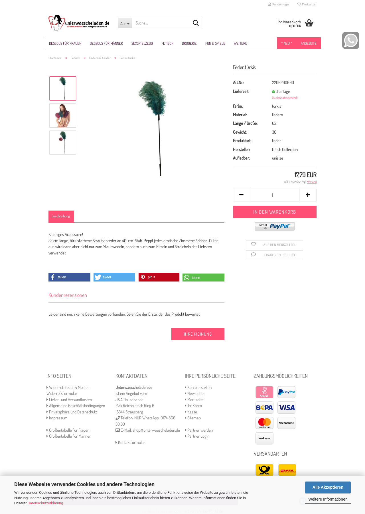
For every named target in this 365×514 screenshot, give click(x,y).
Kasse (191, 412)
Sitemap (193, 418)
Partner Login (197, 436)
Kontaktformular (130, 442)
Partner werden (199, 430)
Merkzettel (307, 4)
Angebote (309, 43)
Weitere (240, 43)
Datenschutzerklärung (45, 503)
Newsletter (195, 393)
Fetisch (167, 43)
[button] (69, 277)
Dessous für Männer (106, 43)
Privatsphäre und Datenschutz (71, 412)
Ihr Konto (193, 405)
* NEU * (286, 43)
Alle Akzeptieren (328, 487)
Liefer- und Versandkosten (69, 399)
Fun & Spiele (215, 43)
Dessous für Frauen (65, 43)
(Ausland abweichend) (284, 98)
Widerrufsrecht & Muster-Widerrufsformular (68, 390)
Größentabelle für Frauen (67, 430)
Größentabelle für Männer (68, 436)
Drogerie (189, 43)
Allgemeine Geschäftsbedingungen (75, 405)
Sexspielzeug (142, 43)
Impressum (57, 418)
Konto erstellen (198, 387)
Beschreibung (60, 216)
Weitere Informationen (327, 499)
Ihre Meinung (198, 334)
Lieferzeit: (241, 91)
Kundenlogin (278, 4)
